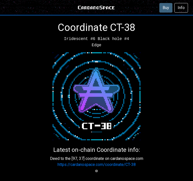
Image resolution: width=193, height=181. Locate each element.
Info (181, 7)
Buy (166, 7)
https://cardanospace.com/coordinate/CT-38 (97, 164)
